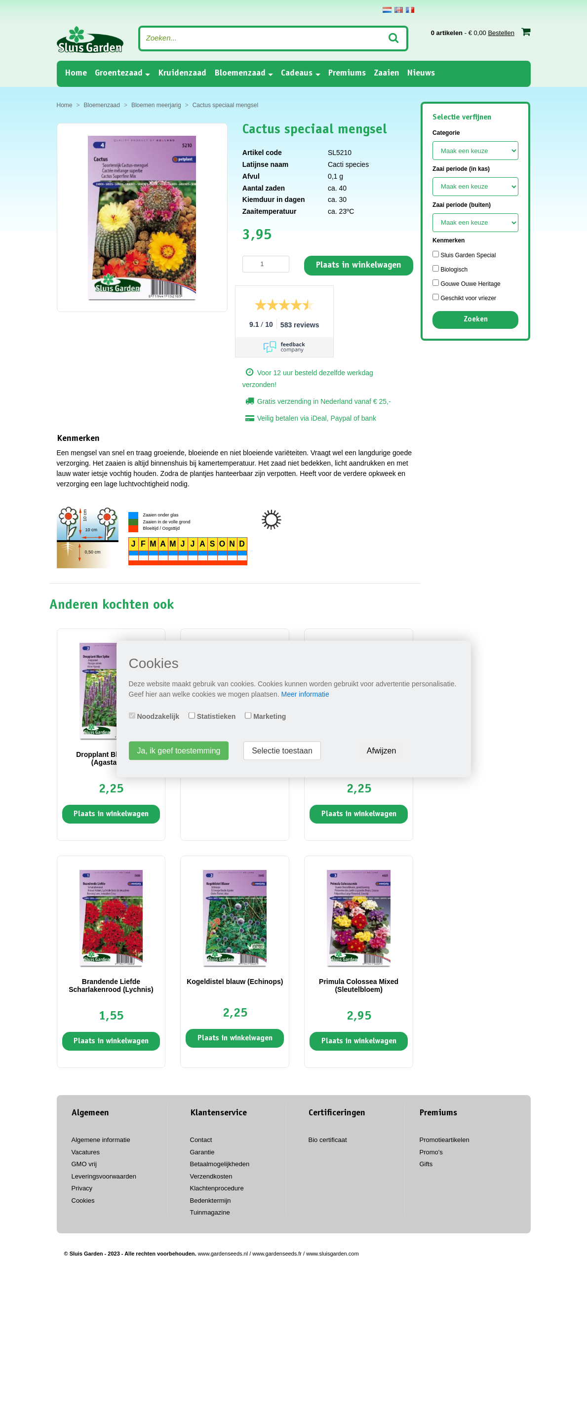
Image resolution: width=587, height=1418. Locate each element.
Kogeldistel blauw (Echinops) (235, 981)
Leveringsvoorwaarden (104, 1176)
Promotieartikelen (445, 1139)
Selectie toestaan (282, 751)
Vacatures (86, 1152)
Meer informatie (305, 694)
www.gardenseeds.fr (277, 1254)
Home (76, 73)
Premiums (347, 73)
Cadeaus (297, 73)
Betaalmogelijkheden (220, 1164)
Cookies (83, 1200)
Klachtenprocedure (217, 1188)
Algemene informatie (101, 1139)
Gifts (426, 1164)
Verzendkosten (211, 1176)
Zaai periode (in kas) (461, 168)
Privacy (82, 1188)
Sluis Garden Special (464, 255)
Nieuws (421, 73)
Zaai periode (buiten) (461, 204)
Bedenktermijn (210, 1200)
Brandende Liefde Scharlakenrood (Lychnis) (111, 985)
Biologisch (450, 269)
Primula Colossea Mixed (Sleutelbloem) (358, 985)
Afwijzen (381, 751)
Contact (201, 1139)
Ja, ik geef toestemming (179, 751)
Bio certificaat (328, 1139)
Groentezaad (119, 73)
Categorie (446, 132)
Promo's (431, 1152)
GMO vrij (84, 1164)
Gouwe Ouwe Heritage (466, 283)
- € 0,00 (481, 32)
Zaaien (386, 73)
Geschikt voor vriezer (464, 298)
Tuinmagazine (210, 1212)
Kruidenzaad (182, 73)
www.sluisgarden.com (332, 1254)
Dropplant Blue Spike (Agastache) (111, 758)
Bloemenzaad (240, 73)
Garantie (202, 1152)
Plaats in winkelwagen (358, 265)
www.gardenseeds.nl (223, 1254)
